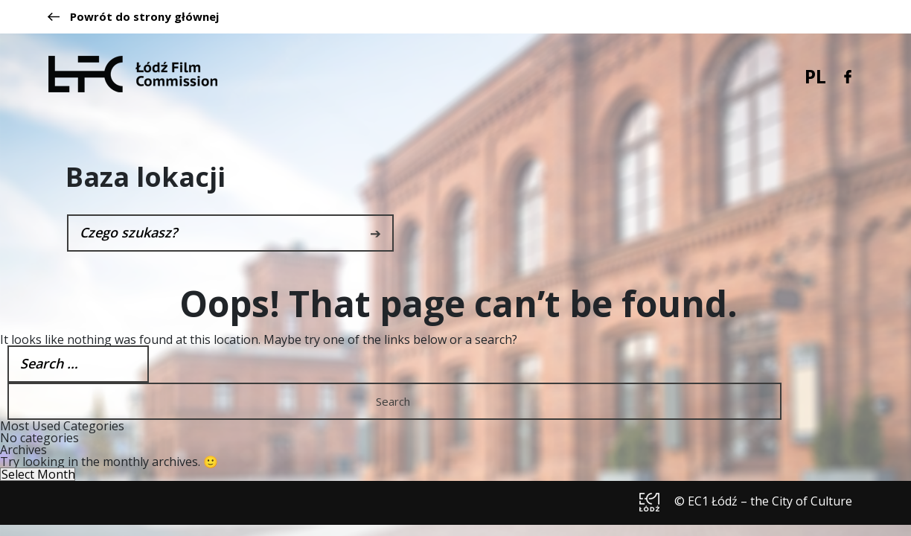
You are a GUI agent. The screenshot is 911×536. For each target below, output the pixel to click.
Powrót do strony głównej (133, 16)
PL (815, 76)
